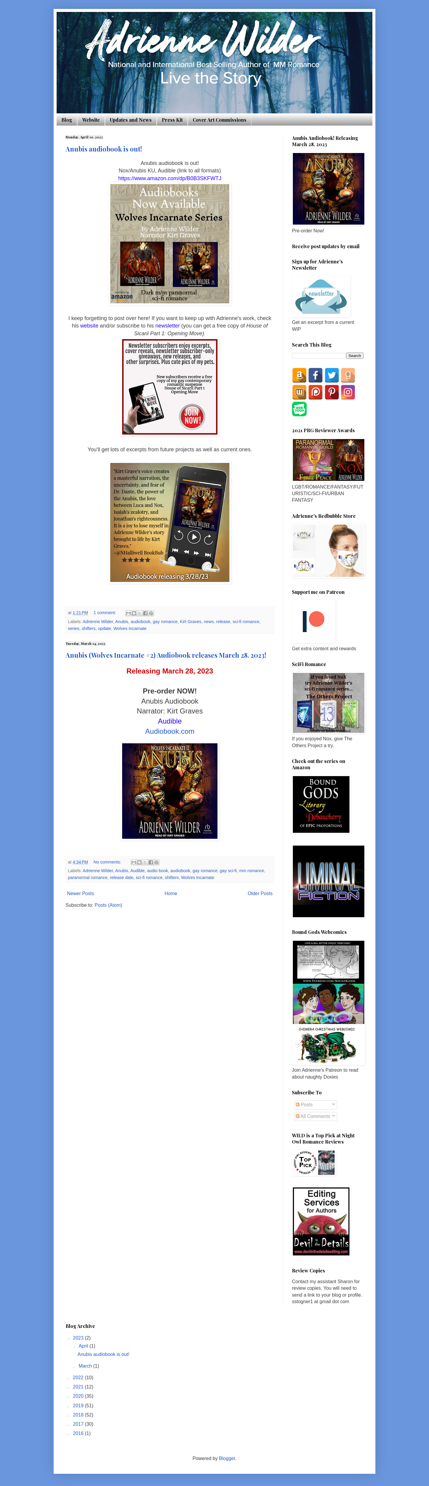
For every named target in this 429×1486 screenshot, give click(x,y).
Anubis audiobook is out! (104, 148)
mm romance (251, 870)
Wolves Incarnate (130, 628)
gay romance (165, 621)
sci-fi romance (246, 621)
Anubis (121, 621)
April (84, 1345)
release (223, 621)
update (104, 628)
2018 (79, 1414)
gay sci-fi (228, 870)
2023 (79, 1337)
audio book (157, 870)
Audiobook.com (169, 731)
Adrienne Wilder (98, 621)
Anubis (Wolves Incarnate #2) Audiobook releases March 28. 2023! (166, 655)
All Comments (313, 1116)
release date (121, 877)
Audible (137, 870)
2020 (79, 1396)
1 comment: (105, 612)
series (73, 628)
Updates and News (131, 120)
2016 (79, 1433)
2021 (79, 1386)
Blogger (227, 1458)
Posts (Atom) (108, 905)
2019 (79, 1405)
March (86, 1365)
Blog (66, 120)
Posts (304, 1104)
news (209, 621)
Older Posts (260, 893)
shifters (88, 628)
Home (170, 893)
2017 (79, 1424)
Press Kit (172, 120)
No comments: (108, 862)
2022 (79, 1377)
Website (91, 120)
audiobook (140, 621)
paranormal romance (88, 877)
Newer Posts (80, 893)
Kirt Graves (190, 621)
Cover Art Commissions (219, 120)
